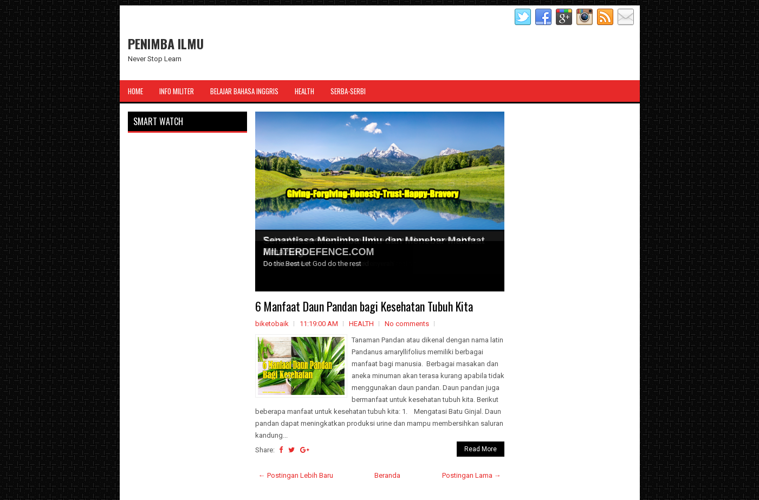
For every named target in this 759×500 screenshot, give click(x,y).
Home (135, 91)
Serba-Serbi (348, 91)
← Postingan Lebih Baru (295, 475)
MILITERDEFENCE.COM (318, 251)
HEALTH (361, 324)
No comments (407, 324)
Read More (480, 449)
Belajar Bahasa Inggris (244, 91)
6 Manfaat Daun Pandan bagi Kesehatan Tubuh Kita (364, 306)
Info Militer (176, 91)
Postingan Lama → (471, 475)
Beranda (387, 475)
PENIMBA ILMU (166, 43)
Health (304, 91)
